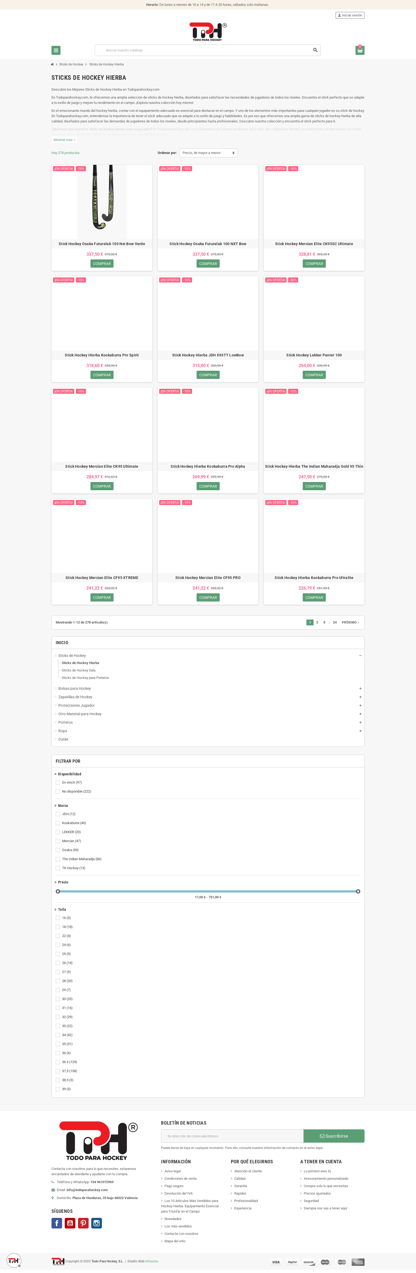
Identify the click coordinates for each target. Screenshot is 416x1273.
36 (67, 1056)
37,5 (70, 1074)
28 (67, 984)
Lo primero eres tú (317, 1174)
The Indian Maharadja (82, 862)
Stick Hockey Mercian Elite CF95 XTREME (102, 580)
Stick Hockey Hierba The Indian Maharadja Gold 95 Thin (314, 468)
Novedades (172, 1222)
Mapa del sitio (174, 1244)
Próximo (351, 625)
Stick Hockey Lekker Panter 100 (314, 356)
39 (67, 1092)
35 (67, 1047)
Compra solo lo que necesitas (326, 1189)
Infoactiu (151, 1264)
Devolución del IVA (178, 1197)
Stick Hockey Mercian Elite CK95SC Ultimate (314, 244)
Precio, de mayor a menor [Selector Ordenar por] (201, 153)
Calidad (239, 1182)
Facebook (56, 1226)
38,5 (68, 1083)
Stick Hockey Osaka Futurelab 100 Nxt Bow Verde (102, 244)
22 (67, 939)
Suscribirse (334, 1139)
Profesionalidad (246, 1204)
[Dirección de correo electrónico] (232, 1139)
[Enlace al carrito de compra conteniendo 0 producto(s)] (360, 50)
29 (67, 993)
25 (67, 957)
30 (67, 1002)
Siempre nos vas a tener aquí (325, 1211)
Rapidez (240, 1197)
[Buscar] (208, 50)
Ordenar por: (167, 153)
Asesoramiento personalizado (326, 1182)
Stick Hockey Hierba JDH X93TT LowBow (208, 356)
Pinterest (83, 1226)
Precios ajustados (317, 1197)
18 (67, 930)
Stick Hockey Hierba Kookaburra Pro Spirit (102, 356)
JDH (69, 817)
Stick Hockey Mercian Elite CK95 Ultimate (101, 468)
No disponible (77, 794)
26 (67, 966)
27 (67, 975)
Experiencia (243, 1211)
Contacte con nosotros (181, 1237)
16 (67, 921)
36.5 (70, 1065)
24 (67, 948)
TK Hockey (74, 871)
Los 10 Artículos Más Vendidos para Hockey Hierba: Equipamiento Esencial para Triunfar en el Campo (190, 1209)
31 (67, 1011)
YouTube (70, 1226)
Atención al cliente (248, 1174)
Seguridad (311, 1204)
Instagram (96, 1226)
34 (67, 1038)
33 (67, 1029)
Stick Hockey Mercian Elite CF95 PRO (208, 580)
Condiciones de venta (180, 1182)
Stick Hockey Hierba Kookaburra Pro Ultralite (314, 580)
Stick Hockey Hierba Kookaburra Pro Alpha (208, 468)
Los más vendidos (178, 1229)
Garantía (240, 1189)
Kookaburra (74, 826)
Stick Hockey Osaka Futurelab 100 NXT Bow (208, 244)
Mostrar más (64, 140)
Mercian (72, 844)
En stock (72, 785)
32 (67, 1020)
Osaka (71, 853)
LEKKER (72, 835)
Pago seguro (173, 1189)
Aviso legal (172, 1174)
